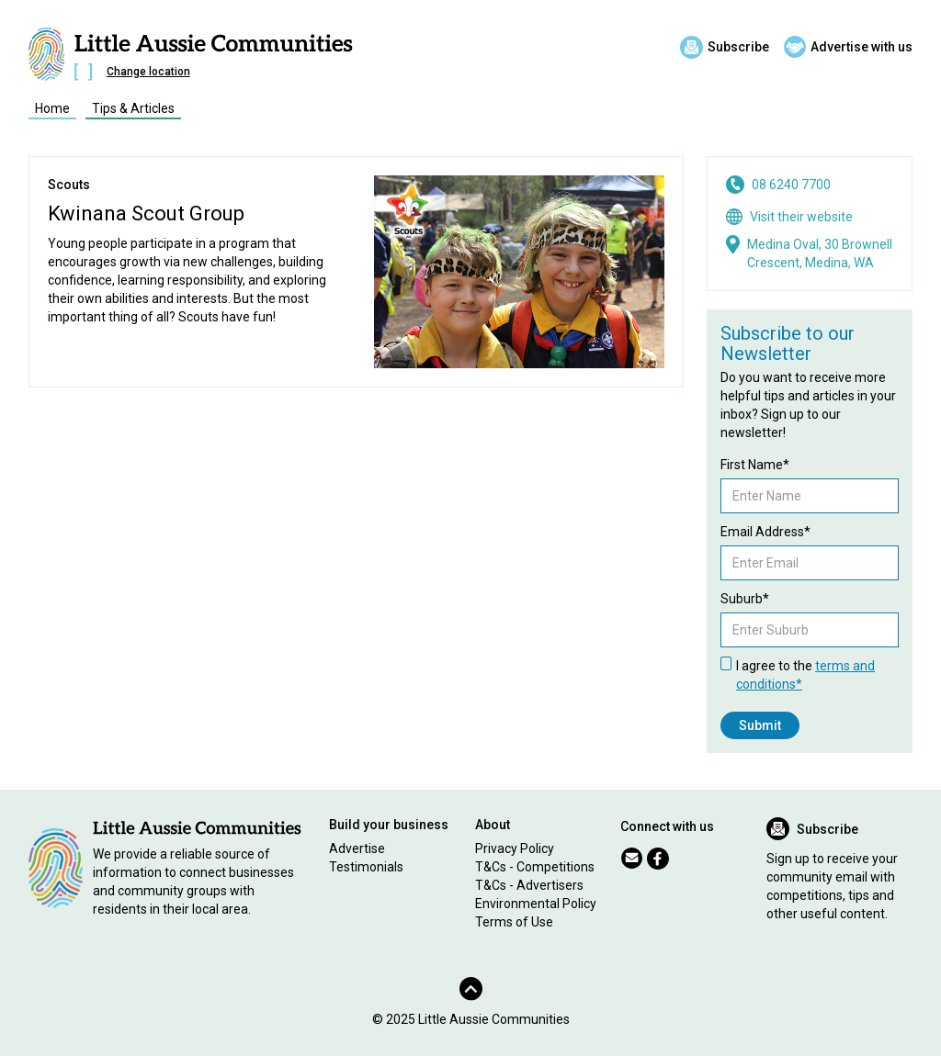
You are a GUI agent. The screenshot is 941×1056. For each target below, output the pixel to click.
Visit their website (801, 216)
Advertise (357, 848)
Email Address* (765, 531)
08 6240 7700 (791, 184)
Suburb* (744, 598)
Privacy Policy (514, 848)
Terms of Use (514, 922)
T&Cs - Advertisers (529, 885)
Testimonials (366, 866)
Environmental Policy (535, 903)
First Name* (754, 464)
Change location (148, 71)
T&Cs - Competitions (535, 866)
